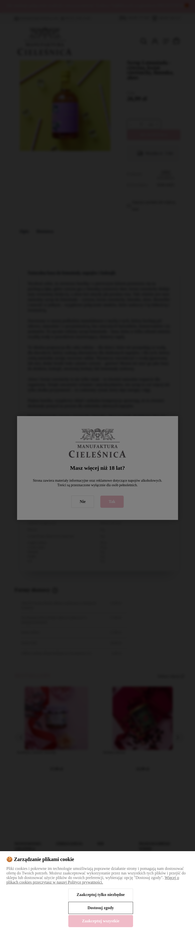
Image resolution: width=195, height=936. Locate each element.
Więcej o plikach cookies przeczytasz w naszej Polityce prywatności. (92, 879)
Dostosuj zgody (101, 908)
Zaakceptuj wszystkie (100, 921)
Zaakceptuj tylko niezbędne (101, 894)
